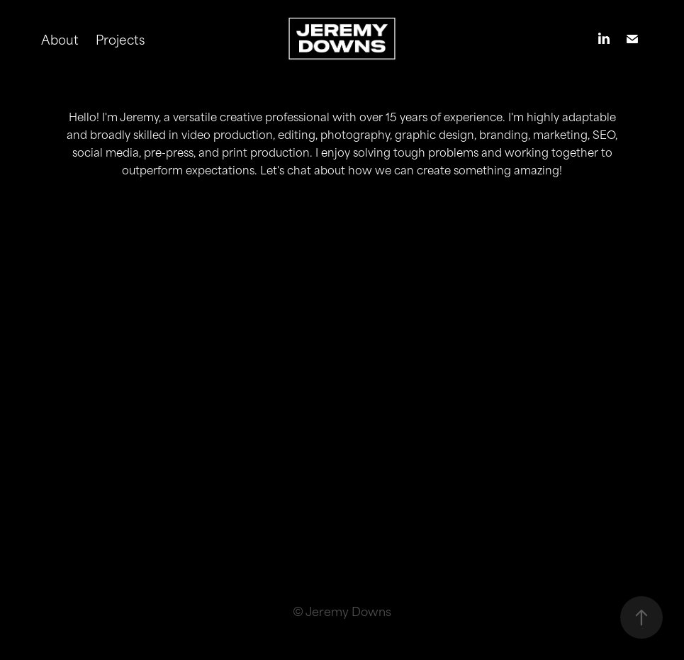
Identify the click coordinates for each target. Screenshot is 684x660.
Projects (120, 39)
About (60, 39)
